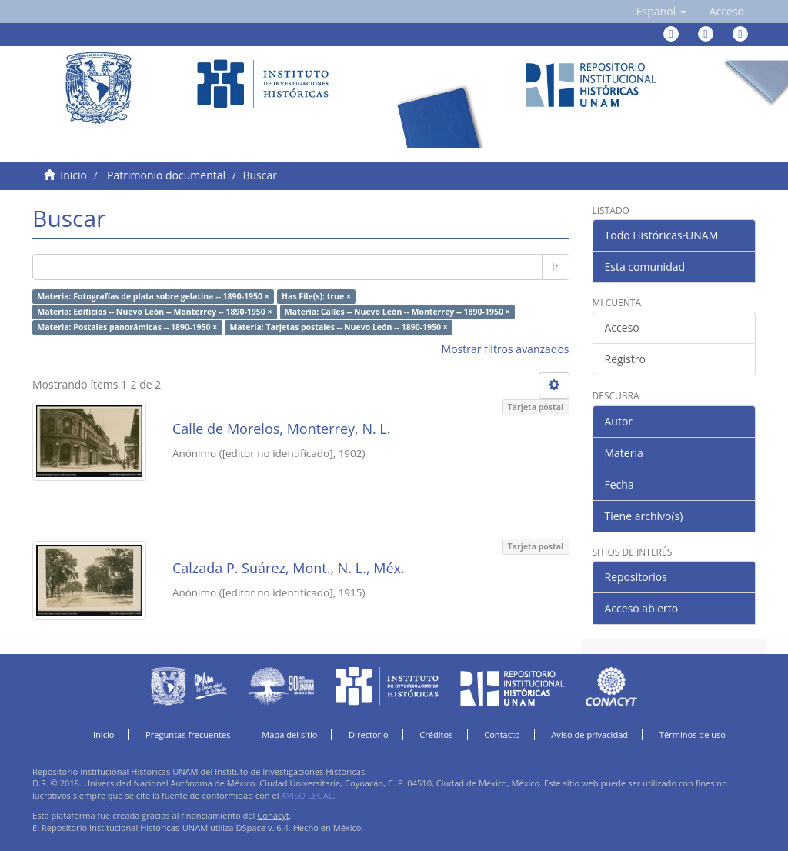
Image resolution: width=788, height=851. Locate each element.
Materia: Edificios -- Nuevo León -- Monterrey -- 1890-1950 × (154, 311)
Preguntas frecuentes (187, 734)
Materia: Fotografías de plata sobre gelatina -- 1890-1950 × (153, 296)
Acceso (622, 327)
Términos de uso (692, 734)
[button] (661, 11)
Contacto (502, 734)
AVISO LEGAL (306, 795)
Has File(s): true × (316, 296)
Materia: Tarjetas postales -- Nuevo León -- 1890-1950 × (338, 327)
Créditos (435, 734)
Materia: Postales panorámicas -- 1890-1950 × (127, 327)
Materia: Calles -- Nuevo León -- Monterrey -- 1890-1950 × (397, 311)
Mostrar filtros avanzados (505, 349)
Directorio (369, 734)
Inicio (73, 175)
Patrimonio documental (166, 175)
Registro (625, 359)
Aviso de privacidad (589, 734)
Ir (555, 266)
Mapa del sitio (289, 734)
